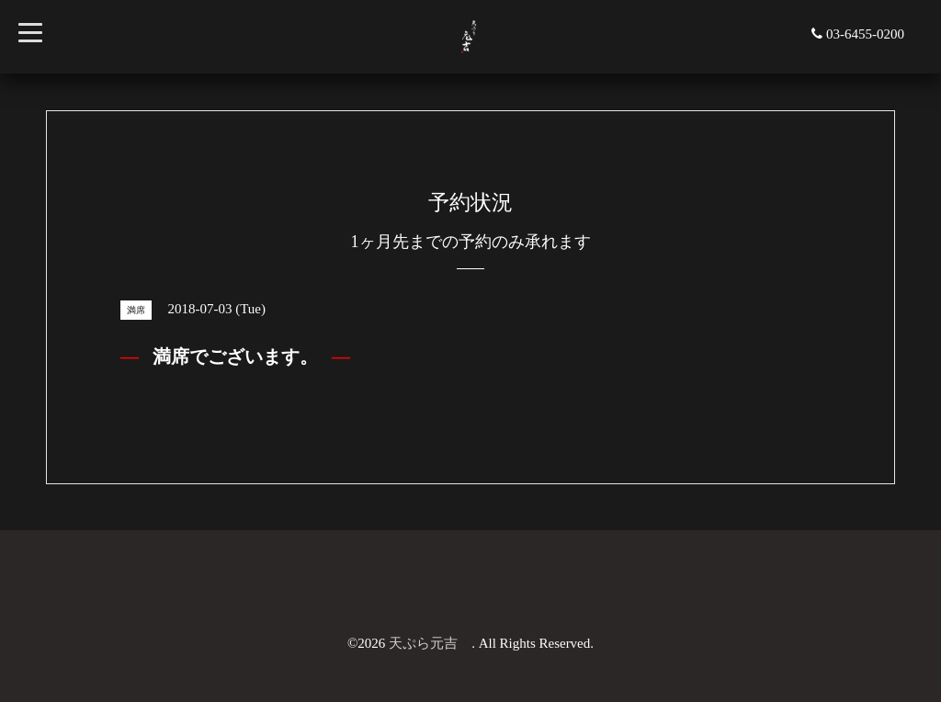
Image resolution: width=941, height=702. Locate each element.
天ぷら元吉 (430, 643)
